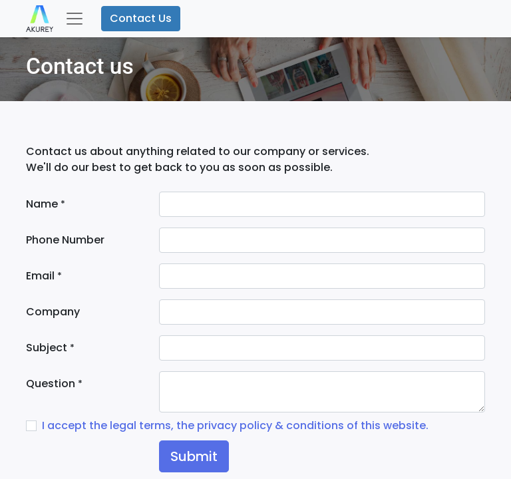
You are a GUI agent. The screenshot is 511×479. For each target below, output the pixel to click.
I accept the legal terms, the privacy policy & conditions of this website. (235, 425)
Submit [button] (194, 456)
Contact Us (141, 18)
